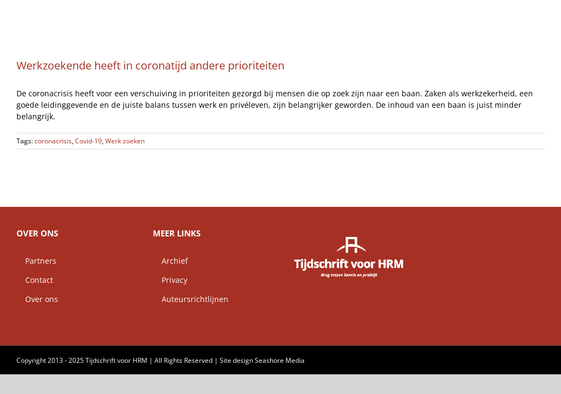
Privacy (170, 280)
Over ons (37, 299)
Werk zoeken (125, 141)
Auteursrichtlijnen (190, 299)
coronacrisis (53, 141)
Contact (34, 280)
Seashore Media (280, 360)
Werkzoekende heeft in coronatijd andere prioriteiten (150, 65)
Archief (170, 261)
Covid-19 (88, 141)
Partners (36, 261)
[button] (527, 13)
